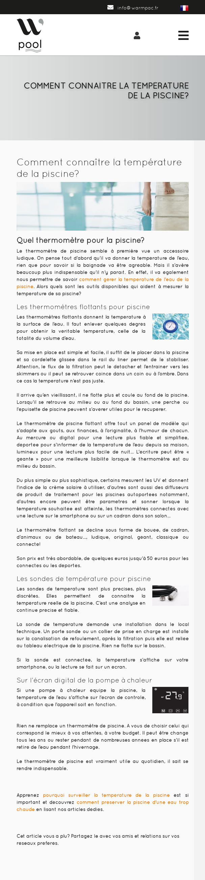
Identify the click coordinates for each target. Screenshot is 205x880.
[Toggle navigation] (183, 35)
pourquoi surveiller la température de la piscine (106, 795)
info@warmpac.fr (132, 7)
